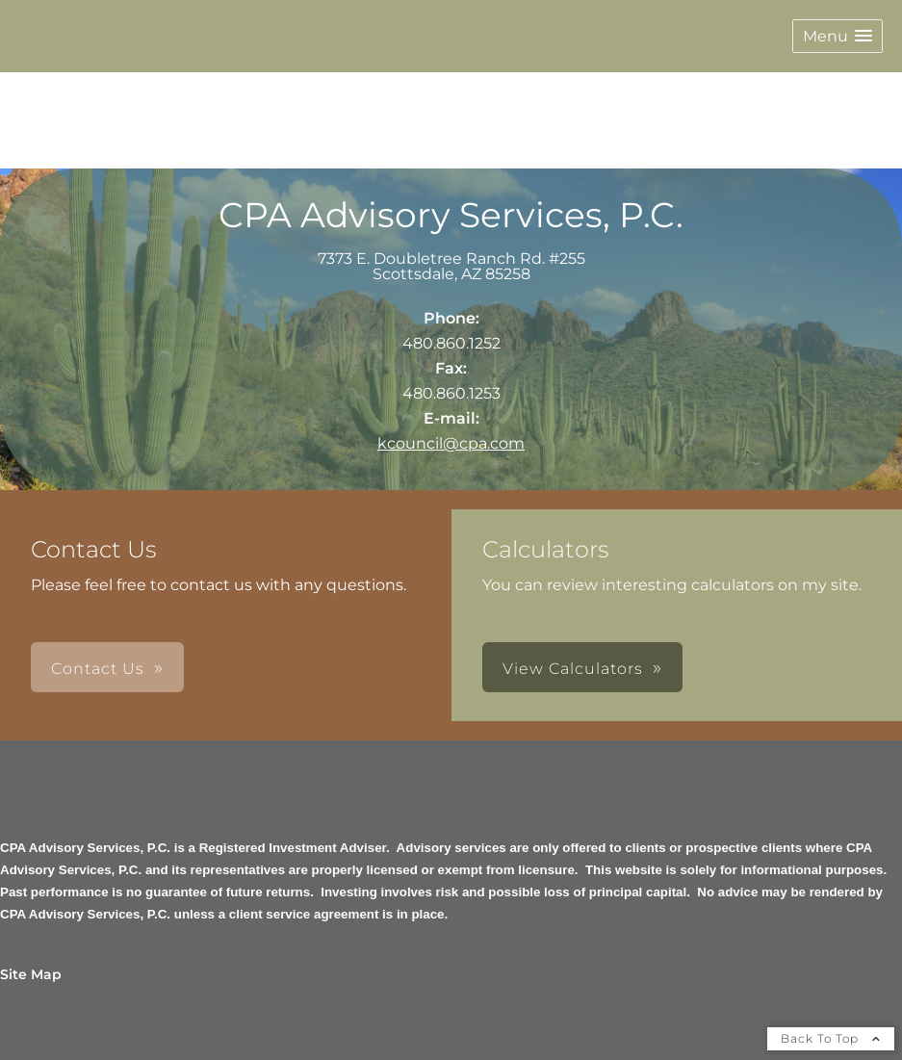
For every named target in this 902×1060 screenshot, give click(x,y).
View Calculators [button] (573, 668)
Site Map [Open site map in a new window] (31, 974)
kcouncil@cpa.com (451, 443)
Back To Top (831, 1038)
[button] (837, 36)
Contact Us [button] (97, 668)
